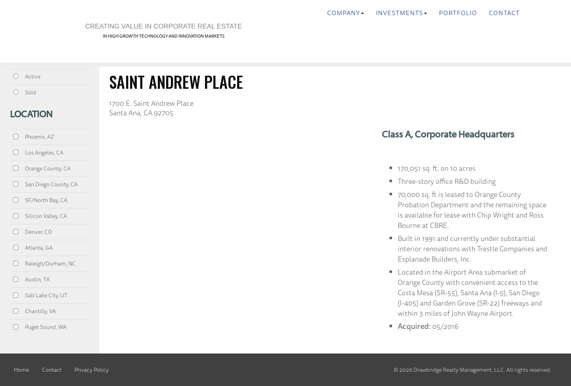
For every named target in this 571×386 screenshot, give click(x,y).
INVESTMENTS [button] (401, 13)
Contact (504, 13)
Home (21, 369)
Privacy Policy (92, 369)
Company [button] (345, 13)
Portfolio (458, 13)
